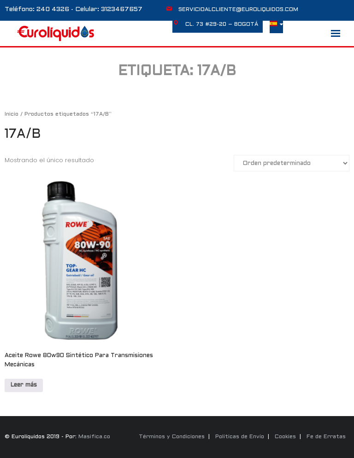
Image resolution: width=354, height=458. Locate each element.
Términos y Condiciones (172, 437)
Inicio (11, 114)
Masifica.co (94, 437)
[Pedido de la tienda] (291, 163)
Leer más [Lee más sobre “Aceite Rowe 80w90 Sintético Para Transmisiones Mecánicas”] (24, 385)
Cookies (285, 437)
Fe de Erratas (326, 437)
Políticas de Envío (239, 437)
